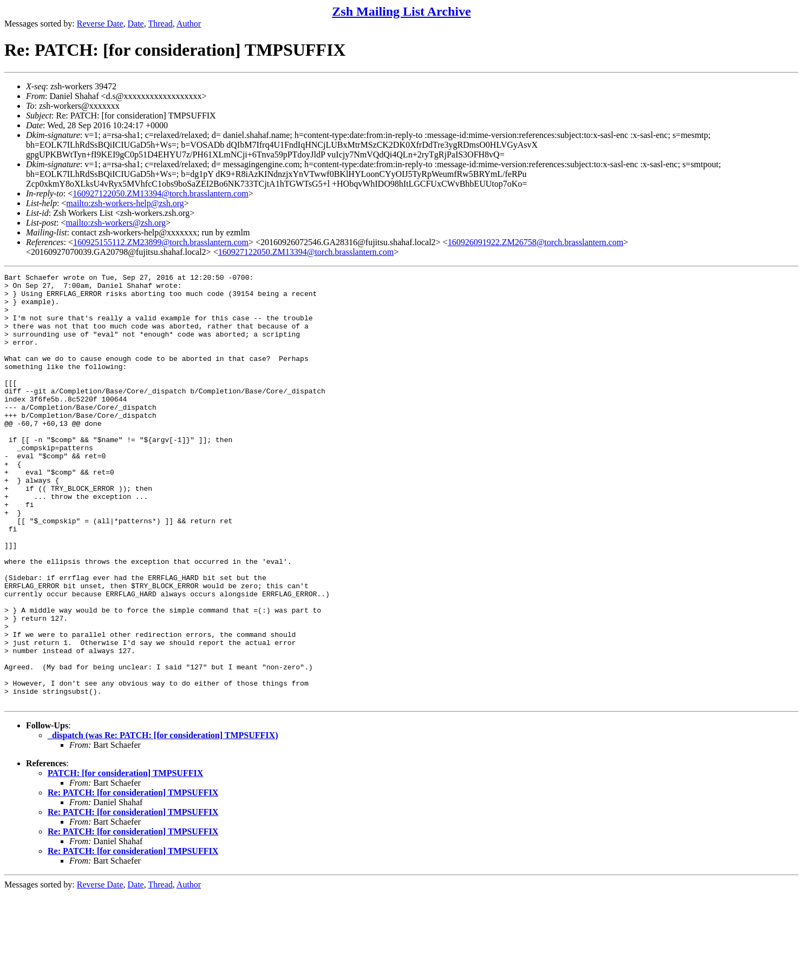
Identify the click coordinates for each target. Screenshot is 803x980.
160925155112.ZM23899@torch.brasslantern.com (161, 242)
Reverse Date (100, 23)
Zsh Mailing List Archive (401, 11)
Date (136, 23)
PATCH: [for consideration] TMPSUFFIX (125, 859)
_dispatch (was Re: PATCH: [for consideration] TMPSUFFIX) (163, 821)
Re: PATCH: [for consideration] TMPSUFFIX (133, 878)
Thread (160, 23)
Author (189, 23)
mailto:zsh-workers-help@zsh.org (125, 203)
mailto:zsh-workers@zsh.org (116, 222)
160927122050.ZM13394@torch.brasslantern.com (160, 193)
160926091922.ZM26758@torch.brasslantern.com (535, 242)
